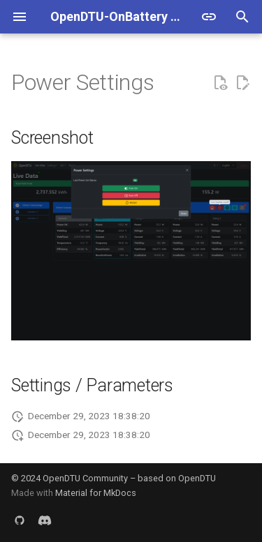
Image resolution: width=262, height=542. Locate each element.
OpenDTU (197, 478)
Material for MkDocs (95, 493)
